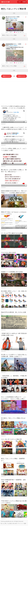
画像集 (24, 1)
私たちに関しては (5, 607)
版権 (25, 607)
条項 (16, 607)
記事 (19, 1)
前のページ (6, 160)
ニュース (4, 5)
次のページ (21, 160)
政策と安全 (12, 607)
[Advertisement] (14, 30)
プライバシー (20, 607)
